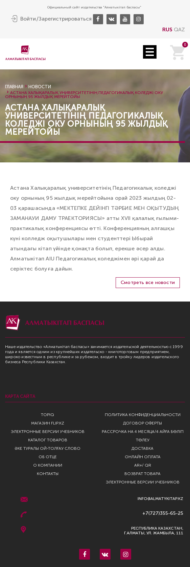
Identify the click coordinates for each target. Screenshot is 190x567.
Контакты (47, 473)
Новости (39, 86)
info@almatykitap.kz (160, 499)
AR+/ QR (142, 465)
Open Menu (150, 52)
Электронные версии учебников (48, 431)
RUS (167, 29)
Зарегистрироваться (65, 19)
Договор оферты (142, 423)
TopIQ (47, 414)
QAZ (179, 29)
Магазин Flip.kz (47, 423)
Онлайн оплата (143, 456)
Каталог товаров (47, 440)
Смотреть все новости (148, 282)
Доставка (142, 448)
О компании (47, 465)
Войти (28, 19)
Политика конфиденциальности (143, 414)
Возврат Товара (142, 473)
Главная (14, 86)
